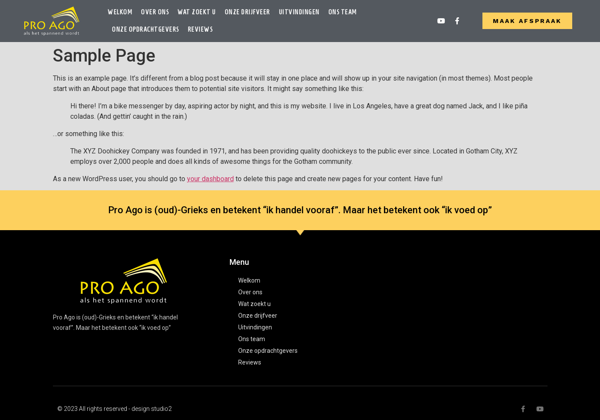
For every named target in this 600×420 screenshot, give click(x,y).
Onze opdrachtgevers (145, 29)
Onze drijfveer (247, 12)
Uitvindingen (299, 12)
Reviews (200, 29)
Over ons (155, 12)
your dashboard (210, 179)
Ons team (342, 12)
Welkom (120, 12)
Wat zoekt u (196, 12)
